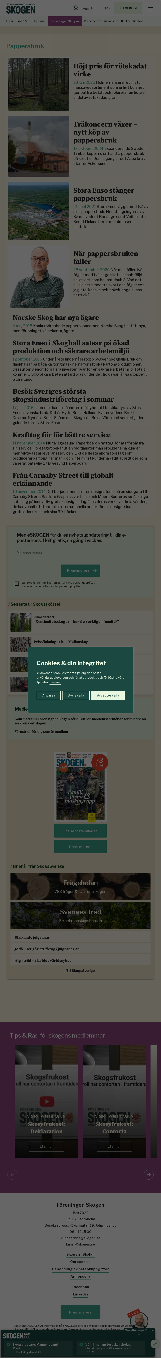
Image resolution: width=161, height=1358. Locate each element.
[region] (80, 679)
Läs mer (55, 682)
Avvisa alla (76, 695)
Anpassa (48, 695)
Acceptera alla (108, 695)
